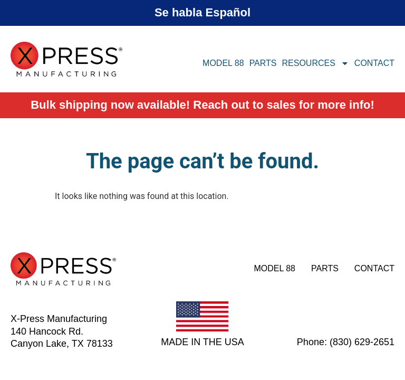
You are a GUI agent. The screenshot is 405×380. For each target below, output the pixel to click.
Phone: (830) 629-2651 (345, 342)
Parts (263, 63)
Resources (315, 63)
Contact (374, 63)
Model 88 (223, 63)
